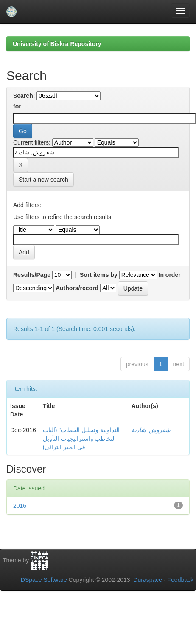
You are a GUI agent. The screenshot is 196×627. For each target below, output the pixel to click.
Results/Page (31, 274)
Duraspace (147, 579)
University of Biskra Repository (57, 43)
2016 (19, 505)
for (17, 106)
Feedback (180, 579)
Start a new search (43, 179)
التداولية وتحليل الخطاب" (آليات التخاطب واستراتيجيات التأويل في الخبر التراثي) (81, 438)
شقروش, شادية (151, 430)
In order (170, 274)
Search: (24, 95)
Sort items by (99, 274)
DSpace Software (44, 579)
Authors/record (77, 288)
